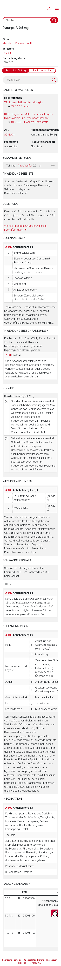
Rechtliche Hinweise (11, 960)
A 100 (8, 246)
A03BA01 (9, 134)
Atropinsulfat (25, 165)
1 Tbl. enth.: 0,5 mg (22, 165)
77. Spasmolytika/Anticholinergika (23, 102)
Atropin (7, 52)
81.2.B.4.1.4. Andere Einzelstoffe (29, 121)
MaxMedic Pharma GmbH (17, 43)
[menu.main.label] (57, 8)
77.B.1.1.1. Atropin (21, 106)
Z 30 (8, 355)
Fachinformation (42, 70)
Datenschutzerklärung (33, 960)
